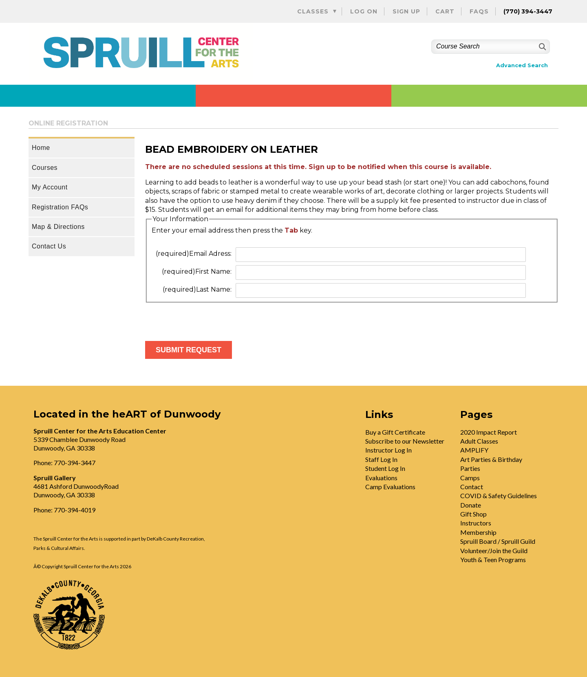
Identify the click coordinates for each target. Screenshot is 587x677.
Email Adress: (194, 253)
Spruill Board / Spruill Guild (497, 541)
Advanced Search (522, 65)
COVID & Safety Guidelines (498, 495)
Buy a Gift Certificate (395, 432)
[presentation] (207, 318)
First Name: (197, 271)
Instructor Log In (388, 450)
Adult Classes (479, 441)
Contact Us (49, 246)
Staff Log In (381, 459)
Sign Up (406, 11)
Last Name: (197, 289)
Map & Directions (58, 226)
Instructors (475, 523)
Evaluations (381, 477)
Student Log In (385, 468)
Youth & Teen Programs (493, 559)
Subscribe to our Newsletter (404, 441)
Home (41, 147)
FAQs (479, 11)
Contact (471, 486)
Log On (363, 11)
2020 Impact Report (488, 432)
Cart (445, 11)
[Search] (541, 47)
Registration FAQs (60, 207)
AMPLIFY (474, 450)
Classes (313, 11)
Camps (470, 477)
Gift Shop (473, 514)
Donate (470, 505)
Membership (478, 532)
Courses (44, 167)
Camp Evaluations (390, 486)
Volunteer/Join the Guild (493, 550)
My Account (50, 187)
